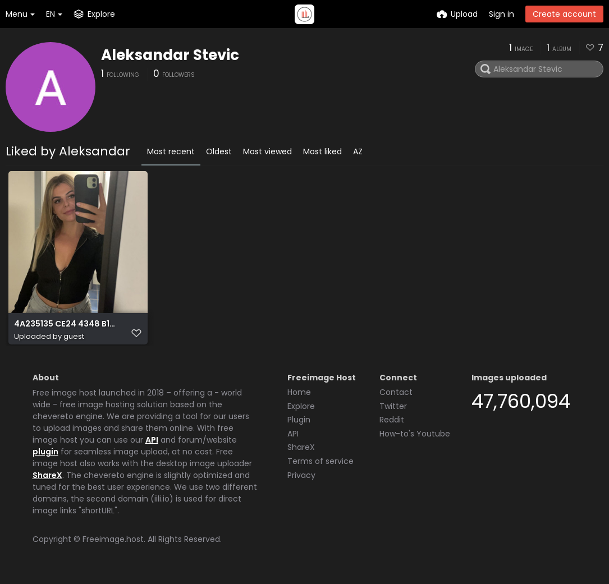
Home (299, 397)
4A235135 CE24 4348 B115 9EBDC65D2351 (65, 329)
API (151, 444)
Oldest (219, 151)
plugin (45, 456)
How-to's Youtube (414, 438)
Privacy (301, 480)
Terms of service (320, 466)
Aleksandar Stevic (170, 55)
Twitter (393, 411)
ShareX (47, 480)
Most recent (171, 151)
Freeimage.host (113, 544)
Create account (564, 14)
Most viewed (267, 151)
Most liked (322, 151)
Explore (301, 411)
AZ (358, 151)
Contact (396, 397)
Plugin (298, 424)
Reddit (391, 424)
